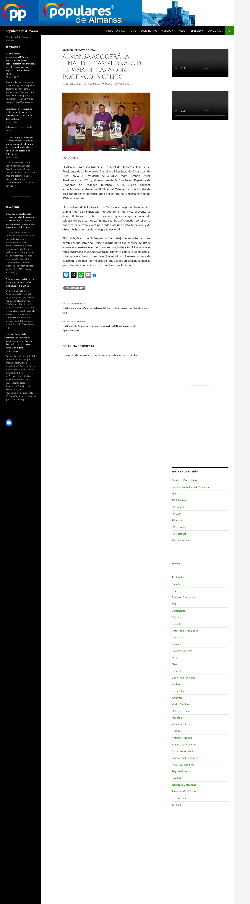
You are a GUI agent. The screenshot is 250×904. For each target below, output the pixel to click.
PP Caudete (178, 506)
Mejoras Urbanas (181, 711)
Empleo (176, 644)
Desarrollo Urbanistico (185, 630)
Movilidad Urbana (182, 724)
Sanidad (176, 777)
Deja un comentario (117, 83)
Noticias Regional (182, 737)
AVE (174, 604)
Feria (175, 657)
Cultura (176, 617)
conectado (97, 355)
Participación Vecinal (184, 751)
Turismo (176, 804)
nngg (182, 31)
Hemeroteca (196, 31)
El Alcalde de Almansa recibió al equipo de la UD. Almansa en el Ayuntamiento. (106, 325)
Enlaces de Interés (182, 650)
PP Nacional (179, 533)
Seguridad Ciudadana (184, 784)
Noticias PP (168, 31)
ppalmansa (93, 83)
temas (132, 31)
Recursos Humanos (183, 764)
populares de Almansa (22, 31)
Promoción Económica (185, 757)
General (91, 50)
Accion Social (179, 577)
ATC (174, 590)
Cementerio (178, 610)
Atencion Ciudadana (183, 597)
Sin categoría (179, 798)
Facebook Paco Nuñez (184, 480)
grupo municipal (115, 31)
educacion (178, 637)
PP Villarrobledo (181, 540)
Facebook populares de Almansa (190, 486)
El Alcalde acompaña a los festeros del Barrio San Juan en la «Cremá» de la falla (106, 307)
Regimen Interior (181, 771)
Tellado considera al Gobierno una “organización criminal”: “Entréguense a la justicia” (20, 282)
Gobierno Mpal (149, 31)
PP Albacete (179, 500)
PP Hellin (177, 520)
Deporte (79, 50)
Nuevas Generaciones (184, 744)
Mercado (177, 717)
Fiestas (176, 664)
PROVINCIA (14, 47)
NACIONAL (14, 207)
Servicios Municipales (184, 791)
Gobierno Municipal (183, 677)
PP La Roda (178, 527)
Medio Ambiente (181, 704)
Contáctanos (215, 31)
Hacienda (177, 684)
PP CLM (176, 513)
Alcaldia (68, 50)
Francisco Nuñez (75, 288)
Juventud (177, 697)
